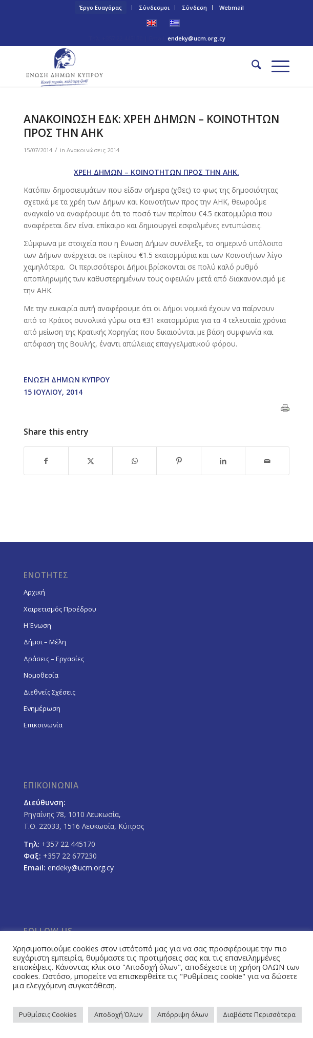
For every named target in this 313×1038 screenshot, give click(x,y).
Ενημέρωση (42, 708)
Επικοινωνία (43, 724)
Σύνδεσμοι (154, 7)
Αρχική (34, 592)
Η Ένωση (37, 625)
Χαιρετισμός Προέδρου (60, 609)
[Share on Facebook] (46, 461)
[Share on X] (90, 461)
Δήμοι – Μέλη (45, 641)
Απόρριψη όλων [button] (182, 1014)
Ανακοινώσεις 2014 (93, 150)
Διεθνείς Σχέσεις (49, 692)
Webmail (231, 7)
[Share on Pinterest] (178, 461)
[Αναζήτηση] (251, 66)
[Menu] (275, 66)
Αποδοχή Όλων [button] (118, 1014)
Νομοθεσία (41, 675)
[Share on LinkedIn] (223, 461)
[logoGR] (130, 66)
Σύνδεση (194, 7)
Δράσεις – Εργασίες (54, 658)
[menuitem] (101, 7)
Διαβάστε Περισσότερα (259, 1014)
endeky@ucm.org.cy (196, 38)
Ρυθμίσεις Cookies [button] (48, 1014)
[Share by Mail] (267, 461)
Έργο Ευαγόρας (100, 7)
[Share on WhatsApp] (134, 461)
